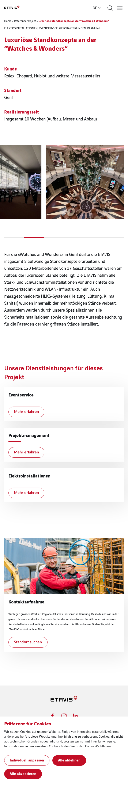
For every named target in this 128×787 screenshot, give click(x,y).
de (95, 7)
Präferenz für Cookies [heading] (27, 723)
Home (7, 21)
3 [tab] (54, 237)
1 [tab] (14, 237)
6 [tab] (114, 237)
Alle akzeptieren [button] (23, 773)
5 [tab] (94, 237)
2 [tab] (34, 237)
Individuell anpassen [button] (27, 760)
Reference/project (25, 21)
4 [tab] (74, 237)
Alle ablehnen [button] (69, 760)
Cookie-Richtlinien (98, 746)
